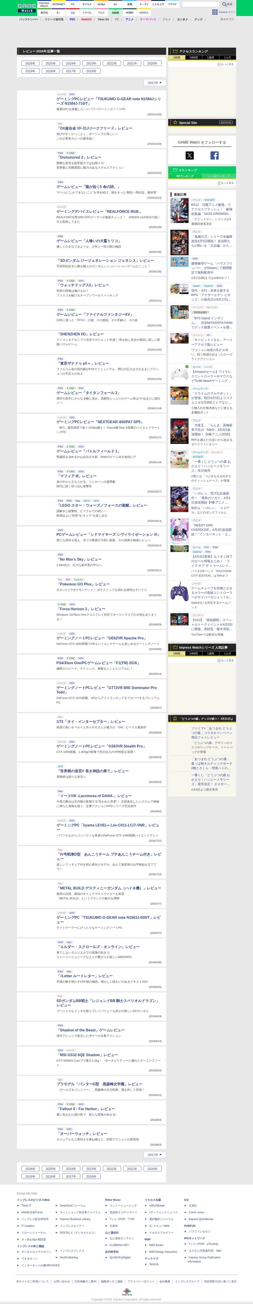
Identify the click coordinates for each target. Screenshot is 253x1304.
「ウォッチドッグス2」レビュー (83, 285)
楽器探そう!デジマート (123, 1212)
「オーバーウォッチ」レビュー (82, 1134)
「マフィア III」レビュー (77, 476)
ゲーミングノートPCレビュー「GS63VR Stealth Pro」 (102, 746)
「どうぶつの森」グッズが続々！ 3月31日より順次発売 (206, 720)
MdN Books (156, 1245)
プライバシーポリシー (141, 1281)
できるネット (29, 1258)
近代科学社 (112, 1251)
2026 (30, 63)
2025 (51, 63)
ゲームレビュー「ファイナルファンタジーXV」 (95, 314)
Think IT (26, 1205)
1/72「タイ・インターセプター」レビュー (91, 722)
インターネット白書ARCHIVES (40, 1265)
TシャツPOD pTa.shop (203, 1244)
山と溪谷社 (112, 1232)
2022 (112, 63)
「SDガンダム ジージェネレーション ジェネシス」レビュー (105, 260)
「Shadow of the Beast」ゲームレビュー (91, 1030)
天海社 (193, 1205)
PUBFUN (190, 1225)
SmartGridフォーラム (73, 1205)
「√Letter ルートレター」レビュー (85, 976)
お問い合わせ (62, 1281)
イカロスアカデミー (161, 1232)
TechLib (153, 1264)
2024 (71, 63)
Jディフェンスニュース (163, 1212)
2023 (91, 63)
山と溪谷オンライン (122, 1238)
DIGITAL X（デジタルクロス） (78, 1232)
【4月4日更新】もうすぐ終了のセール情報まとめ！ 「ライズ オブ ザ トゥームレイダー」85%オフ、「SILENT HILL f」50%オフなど (212, 565)
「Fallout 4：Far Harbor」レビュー (86, 1109)
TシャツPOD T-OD (122, 1219)
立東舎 (114, 1225)
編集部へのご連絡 (112, 1281)
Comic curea (196, 1212)
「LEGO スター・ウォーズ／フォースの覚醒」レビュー (102, 505)
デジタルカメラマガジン (36, 1251)
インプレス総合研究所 (35, 1219)
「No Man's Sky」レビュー (79, 559)
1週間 (210, 57)
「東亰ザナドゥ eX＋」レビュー (83, 363)
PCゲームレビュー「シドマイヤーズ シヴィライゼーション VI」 (109, 534)
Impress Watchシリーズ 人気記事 (203, 647)
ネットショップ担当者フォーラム (80, 1212)
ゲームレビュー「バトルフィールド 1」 (89, 451)
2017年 (153, 83)
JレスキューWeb (159, 1225)
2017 (71, 71)
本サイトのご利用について (32, 1281)
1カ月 (227, 57)
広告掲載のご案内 (85, 1281)
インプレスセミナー (72, 1225)
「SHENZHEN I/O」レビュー (80, 334)
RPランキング (185, 176)
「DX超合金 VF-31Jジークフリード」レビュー (94, 128)
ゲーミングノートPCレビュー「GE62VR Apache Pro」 (102, 638)
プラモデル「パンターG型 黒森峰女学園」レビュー (99, 1084)
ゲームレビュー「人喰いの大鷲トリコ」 (89, 241)
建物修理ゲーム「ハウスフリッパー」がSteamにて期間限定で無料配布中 (211, 268)
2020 (152, 63)
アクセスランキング (193, 51)
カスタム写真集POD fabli (205, 1250)
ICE (186, 1200)
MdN (148, 1239)
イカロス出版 (153, 1200)
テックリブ (151, 1258)
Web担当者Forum (32, 1212)
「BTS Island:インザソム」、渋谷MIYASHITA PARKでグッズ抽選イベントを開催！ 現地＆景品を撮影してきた (212, 327)
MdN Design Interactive (163, 1251)
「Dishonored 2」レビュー (79, 157)
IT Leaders (27, 1225)
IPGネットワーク (194, 1238)
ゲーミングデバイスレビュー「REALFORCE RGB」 (99, 211)
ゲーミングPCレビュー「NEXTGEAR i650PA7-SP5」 (100, 422)
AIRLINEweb (157, 1205)
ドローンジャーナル (33, 1232)
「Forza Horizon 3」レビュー (81, 609)
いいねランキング (219, 176)
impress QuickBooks (201, 1219)
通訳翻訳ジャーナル (161, 1219)
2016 (91, 71)
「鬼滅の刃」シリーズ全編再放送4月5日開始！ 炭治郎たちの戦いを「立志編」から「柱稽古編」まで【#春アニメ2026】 (211, 245)
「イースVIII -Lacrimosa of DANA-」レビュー (94, 796)
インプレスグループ (187, 1281)
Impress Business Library (75, 1219)
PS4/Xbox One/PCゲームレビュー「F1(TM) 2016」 (99, 663)
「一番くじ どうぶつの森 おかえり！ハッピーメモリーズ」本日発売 (211, 466)
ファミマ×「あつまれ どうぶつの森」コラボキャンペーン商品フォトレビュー (211, 732)
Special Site (188, 123)
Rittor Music (113, 1200)
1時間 (176, 57)
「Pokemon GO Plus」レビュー (83, 584)
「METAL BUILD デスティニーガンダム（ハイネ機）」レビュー (109, 888)
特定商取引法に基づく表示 (220, 1281)
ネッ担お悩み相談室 (33, 1239)
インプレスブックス (72, 1250)
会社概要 (164, 1281)
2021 (132, 63)
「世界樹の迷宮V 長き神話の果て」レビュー (93, 771)
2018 (51, 71)
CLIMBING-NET (119, 1245)
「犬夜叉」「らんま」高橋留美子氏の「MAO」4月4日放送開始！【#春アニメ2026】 (211, 429)
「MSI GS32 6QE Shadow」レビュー (87, 1055)
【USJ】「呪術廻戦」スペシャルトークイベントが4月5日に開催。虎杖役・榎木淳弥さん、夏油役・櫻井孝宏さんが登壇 (212, 629)
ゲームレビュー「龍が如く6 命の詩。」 (89, 187)
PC (117, 19)
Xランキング (188, 170)
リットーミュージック (123, 1205)
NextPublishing (69, 1257)
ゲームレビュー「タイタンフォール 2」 (89, 393)
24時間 (193, 57)
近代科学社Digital (120, 1257)
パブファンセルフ (199, 1231)
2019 (30, 71)
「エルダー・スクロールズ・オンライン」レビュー (98, 947)
